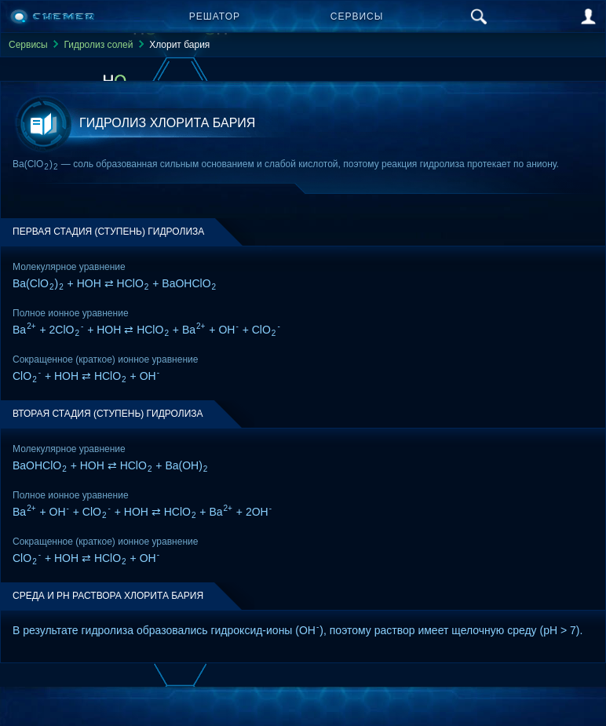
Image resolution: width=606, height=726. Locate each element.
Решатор (214, 16)
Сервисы (357, 16)
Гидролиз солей (98, 44)
